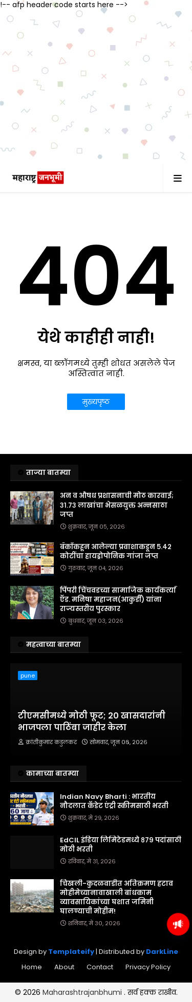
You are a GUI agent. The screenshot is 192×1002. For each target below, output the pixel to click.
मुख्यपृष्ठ (96, 402)
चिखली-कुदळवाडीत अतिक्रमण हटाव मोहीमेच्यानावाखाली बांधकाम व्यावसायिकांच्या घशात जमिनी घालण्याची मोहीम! (116, 898)
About (64, 967)
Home (32, 967)
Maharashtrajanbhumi (83, 992)
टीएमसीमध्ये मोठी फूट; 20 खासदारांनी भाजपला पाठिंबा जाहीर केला (91, 721)
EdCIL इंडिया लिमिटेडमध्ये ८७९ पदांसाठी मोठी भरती (120, 845)
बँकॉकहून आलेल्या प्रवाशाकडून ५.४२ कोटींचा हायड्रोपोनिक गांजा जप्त (116, 551)
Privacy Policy (147, 967)
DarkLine (162, 951)
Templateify (71, 951)
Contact (100, 967)
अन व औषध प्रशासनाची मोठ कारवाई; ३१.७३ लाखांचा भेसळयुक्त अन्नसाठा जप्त (117, 505)
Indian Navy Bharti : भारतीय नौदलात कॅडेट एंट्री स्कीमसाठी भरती (114, 801)
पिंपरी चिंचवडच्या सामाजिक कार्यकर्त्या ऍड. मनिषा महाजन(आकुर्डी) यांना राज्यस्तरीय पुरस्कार (118, 600)
